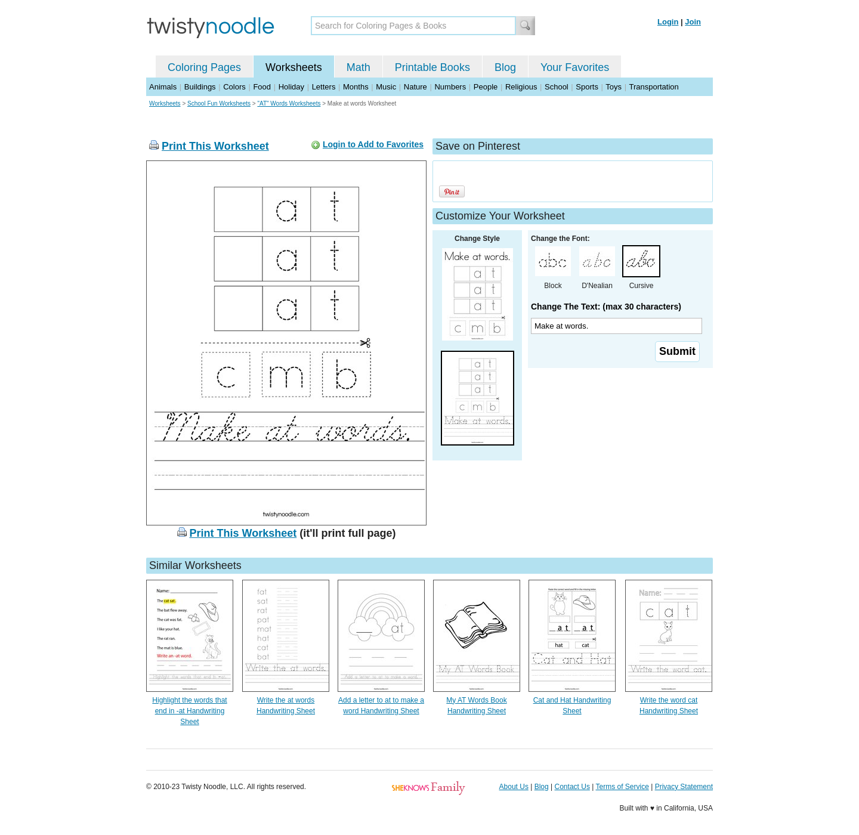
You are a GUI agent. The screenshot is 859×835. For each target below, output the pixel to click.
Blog (505, 67)
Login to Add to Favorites (373, 144)
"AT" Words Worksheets (288, 103)
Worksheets (293, 67)
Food (262, 86)
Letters (324, 86)
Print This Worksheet (215, 146)
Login (667, 21)
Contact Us (572, 787)
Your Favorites (574, 67)
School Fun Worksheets (219, 103)
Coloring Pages (204, 67)
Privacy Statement (684, 787)
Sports (587, 86)
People (486, 86)
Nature (415, 86)
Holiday (291, 86)
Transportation (653, 86)
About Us (514, 787)
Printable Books (432, 67)
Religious (521, 86)
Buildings (200, 86)
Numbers (450, 86)
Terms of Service (621, 787)
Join (693, 21)
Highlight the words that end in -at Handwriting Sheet (189, 711)
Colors (234, 86)
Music (386, 86)
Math (358, 67)
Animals (163, 86)
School (556, 86)
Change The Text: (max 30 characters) (606, 306)
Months (356, 86)
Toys (613, 86)
